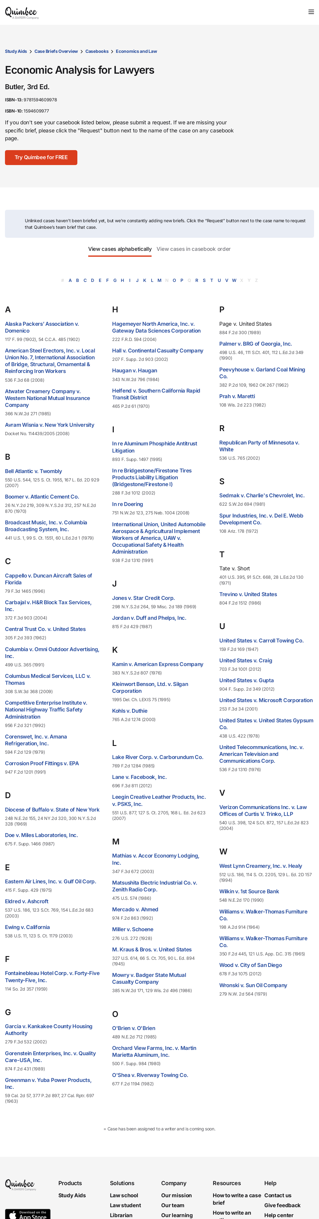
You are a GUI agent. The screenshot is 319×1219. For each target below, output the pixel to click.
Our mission (176, 1195)
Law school (124, 1195)
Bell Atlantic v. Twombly (33, 471)
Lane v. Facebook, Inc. (139, 777)
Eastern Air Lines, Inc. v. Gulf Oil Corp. (50, 881)
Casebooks (96, 51)
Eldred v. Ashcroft (26, 901)
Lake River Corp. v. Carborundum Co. (157, 757)
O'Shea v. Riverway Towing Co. (150, 1075)
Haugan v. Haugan (134, 370)
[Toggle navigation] (311, 12)
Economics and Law (136, 51)
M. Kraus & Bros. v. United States (152, 949)
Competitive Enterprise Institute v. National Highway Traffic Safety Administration (46, 710)
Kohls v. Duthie (130, 711)
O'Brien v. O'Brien (133, 1028)
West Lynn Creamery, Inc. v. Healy (260, 866)
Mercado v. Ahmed (135, 909)
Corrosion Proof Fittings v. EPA (42, 763)
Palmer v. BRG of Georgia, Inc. (255, 344)
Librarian (121, 1215)
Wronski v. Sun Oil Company (253, 985)
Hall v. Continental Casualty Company (157, 350)
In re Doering (127, 504)
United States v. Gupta (246, 680)
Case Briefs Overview (56, 51)
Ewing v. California (27, 927)
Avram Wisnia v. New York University (49, 425)
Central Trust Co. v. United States (45, 629)
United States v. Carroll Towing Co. (261, 640)
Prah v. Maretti (237, 396)
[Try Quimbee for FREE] (41, 157)
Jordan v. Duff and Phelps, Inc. (149, 618)
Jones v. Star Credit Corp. (143, 598)
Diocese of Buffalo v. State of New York (52, 810)
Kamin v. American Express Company (157, 664)
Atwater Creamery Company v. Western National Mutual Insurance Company (47, 398)
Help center (279, 1215)
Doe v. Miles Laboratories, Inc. (41, 835)
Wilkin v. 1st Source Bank (249, 891)
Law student (125, 1205)
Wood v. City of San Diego (250, 965)
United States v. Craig (245, 660)
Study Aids (16, 51)
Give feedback (282, 1205)
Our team (173, 1205)
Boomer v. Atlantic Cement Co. (42, 497)
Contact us (278, 1195)
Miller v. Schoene (132, 929)
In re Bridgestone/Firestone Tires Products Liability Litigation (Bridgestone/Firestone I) (152, 477)
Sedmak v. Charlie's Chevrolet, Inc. (262, 495)
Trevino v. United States (248, 594)
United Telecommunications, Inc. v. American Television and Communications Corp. (261, 754)
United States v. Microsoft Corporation (266, 700)
